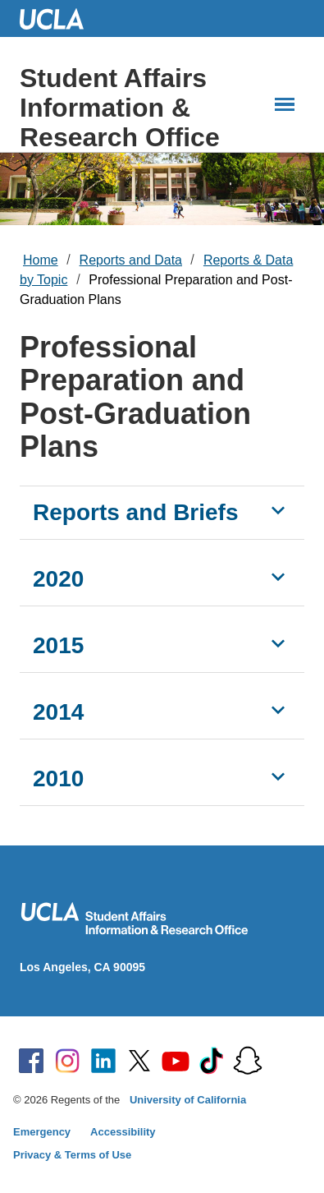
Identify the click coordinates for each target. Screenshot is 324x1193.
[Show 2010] (278, 776)
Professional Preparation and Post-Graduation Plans (156, 289)
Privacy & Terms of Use (72, 1155)
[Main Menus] (284, 104)
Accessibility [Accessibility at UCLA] (123, 1132)
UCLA (59, 18)
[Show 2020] (278, 577)
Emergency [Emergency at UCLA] (42, 1132)
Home (40, 260)
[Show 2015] (278, 643)
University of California (188, 1100)
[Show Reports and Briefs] (278, 510)
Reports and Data (131, 260)
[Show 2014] (278, 710)
